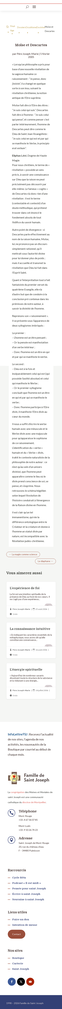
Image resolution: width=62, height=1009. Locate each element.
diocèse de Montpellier (34, 802)
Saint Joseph (20, 968)
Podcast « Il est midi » (26, 883)
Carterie (17, 963)
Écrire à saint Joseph (26, 893)
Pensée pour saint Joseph (29, 888)
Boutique (18, 958)
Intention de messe (24, 924)
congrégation (17, 792)
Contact (16, 934)
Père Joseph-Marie (27, 53)
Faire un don (20, 919)
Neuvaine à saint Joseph (28, 899)
